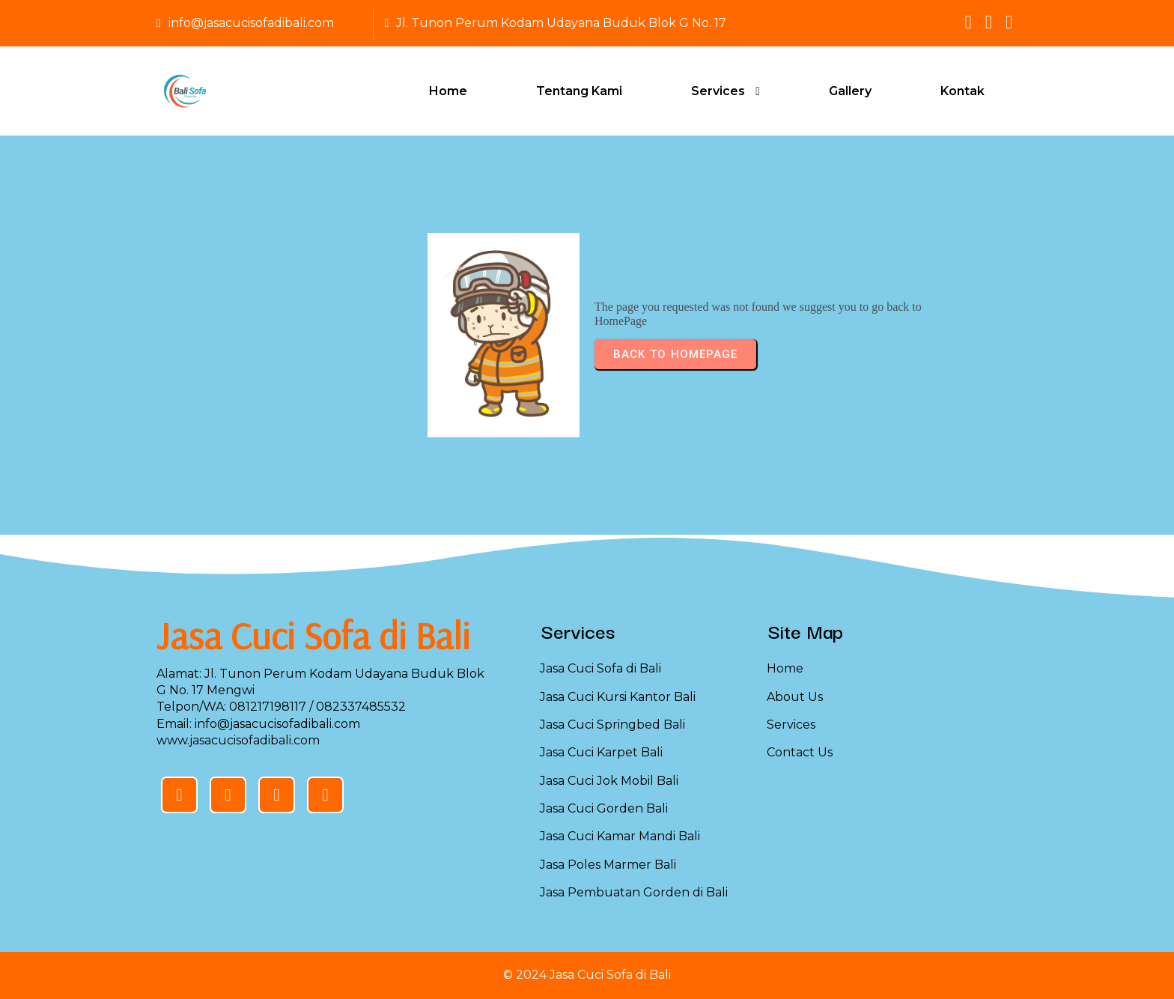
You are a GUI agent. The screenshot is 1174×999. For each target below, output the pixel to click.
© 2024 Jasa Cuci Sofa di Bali (587, 975)
